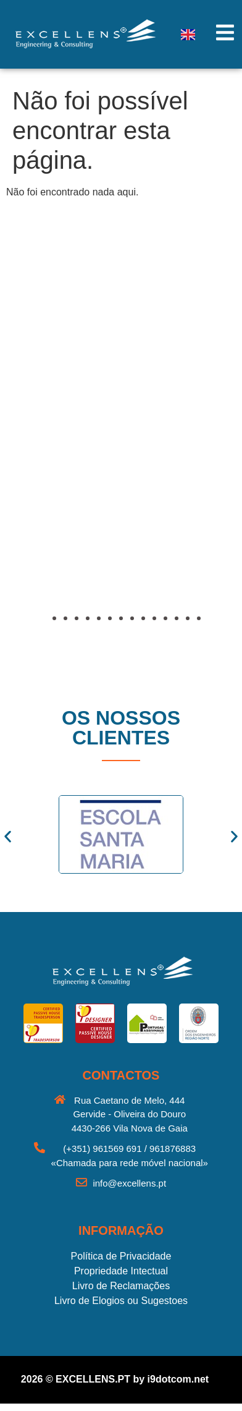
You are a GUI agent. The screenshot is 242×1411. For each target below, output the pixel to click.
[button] (46, 456)
